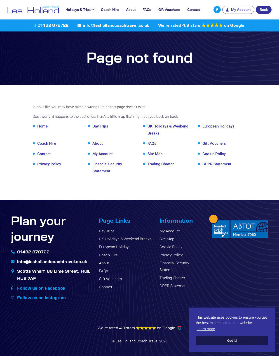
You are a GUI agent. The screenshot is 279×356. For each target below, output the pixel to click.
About (131, 9)
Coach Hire (110, 9)
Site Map (155, 153)
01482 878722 (53, 25)
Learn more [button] (206, 329)
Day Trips (100, 126)
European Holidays (218, 126)
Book (264, 9)
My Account (102, 153)
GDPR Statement (216, 163)
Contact (193, 9)
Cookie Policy (214, 153)
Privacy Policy (49, 163)
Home (42, 126)
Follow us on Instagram (41, 297)
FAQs (147, 9)
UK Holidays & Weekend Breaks (125, 238)
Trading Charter (161, 163)
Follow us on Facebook (41, 288)
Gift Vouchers (169, 9)
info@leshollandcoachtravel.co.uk (116, 25)
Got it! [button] (232, 340)
